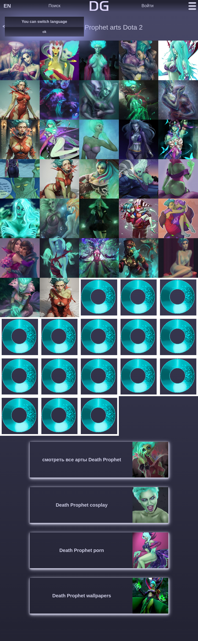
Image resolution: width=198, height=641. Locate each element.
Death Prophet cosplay (82, 505)
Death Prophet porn (81, 550)
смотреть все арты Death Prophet (81, 459)
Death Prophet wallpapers (81, 595)
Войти (148, 5)
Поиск (54, 5)
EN (7, 6)
